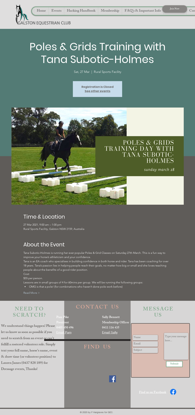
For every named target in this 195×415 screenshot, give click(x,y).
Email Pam (63, 332)
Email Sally (110, 332)
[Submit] (174, 364)
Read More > (31, 292)
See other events (97, 91)
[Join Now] (174, 9)
